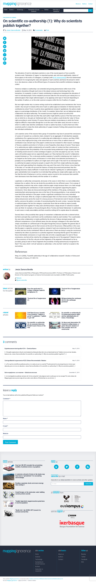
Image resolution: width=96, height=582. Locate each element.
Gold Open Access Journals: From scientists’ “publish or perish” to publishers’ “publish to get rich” (36, 315)
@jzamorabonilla (22, 280)
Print (47, 30)
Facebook (84, 558)
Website (19, 278)
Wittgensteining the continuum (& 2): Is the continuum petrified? (71, 300)
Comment (6, 399)
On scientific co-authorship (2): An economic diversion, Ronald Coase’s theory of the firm (36, 325)
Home (37, 553)
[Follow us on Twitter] (66, 467)
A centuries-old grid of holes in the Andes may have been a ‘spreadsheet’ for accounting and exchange (30, 475)
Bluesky (83, 553)
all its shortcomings (59, 77)
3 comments (39, 30)
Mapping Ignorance (15, 578)
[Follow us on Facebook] (77, 467)
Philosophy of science (9, 17)
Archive (37, 566)
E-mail (5, 426)
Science (37, 556)
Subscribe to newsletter (39, 569)
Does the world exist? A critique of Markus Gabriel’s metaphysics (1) (36, 290)
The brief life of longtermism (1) (36, 299)
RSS (82, 561)
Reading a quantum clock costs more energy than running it (29, 484)
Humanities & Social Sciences (40, 562)
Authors (60, 556)
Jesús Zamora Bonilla (13, 30)
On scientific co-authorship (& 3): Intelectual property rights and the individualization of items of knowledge (71, 315)
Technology (38, 558)
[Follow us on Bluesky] (56, 467)
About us (61, 553)
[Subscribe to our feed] (88, 467)
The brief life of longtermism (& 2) (71, 289)
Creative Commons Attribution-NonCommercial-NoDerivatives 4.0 (46, 578)
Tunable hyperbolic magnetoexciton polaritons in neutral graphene (30, 502)
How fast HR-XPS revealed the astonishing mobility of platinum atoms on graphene (28, 466)
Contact (60, 558)
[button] (4, 38)
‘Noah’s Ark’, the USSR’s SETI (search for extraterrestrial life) (28, 511)
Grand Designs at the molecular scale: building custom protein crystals (30, 493)
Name (5, 418)
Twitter (83, 556)
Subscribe (88, 484)
